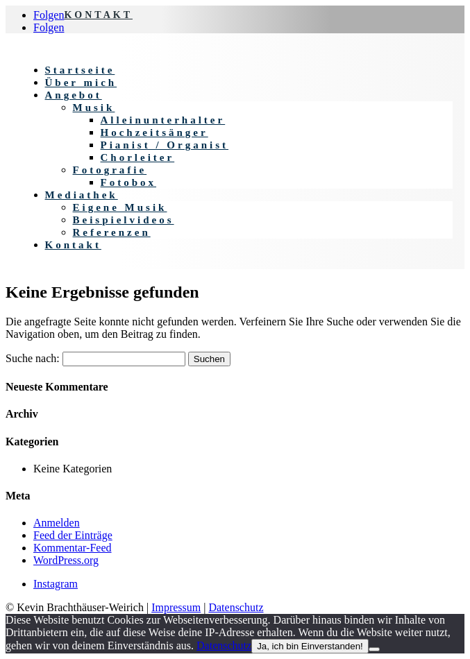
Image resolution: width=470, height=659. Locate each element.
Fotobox (129, 182)
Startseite (80, 70)
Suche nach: (33, 358)
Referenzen (112, 232)
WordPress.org (66, 560)
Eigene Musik (120, 207)
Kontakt (73, 244)
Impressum (176, 607)
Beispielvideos (123, 219)
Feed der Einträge (72, 535)
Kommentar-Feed (72, 548)
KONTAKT (98, 15)
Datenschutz (235, 607)
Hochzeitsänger (154, 132)
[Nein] (374, 649)
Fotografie (110, 170)
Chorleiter (138, 157)
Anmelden (56, 523)
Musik (94, 107)
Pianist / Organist (165, 145)
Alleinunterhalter (163, 120)
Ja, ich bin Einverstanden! (310, 646)
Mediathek (81, 194)
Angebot (73, 95)
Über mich (81, 82)
